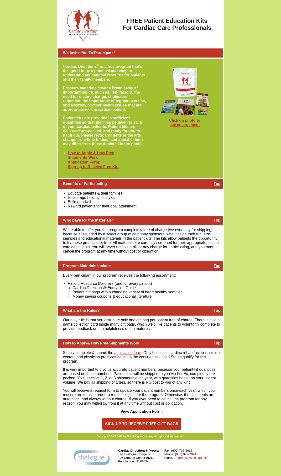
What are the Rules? (81, 310)
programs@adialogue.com (192, 458)
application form (127, 353)
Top (217, 184)
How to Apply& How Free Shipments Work (101, 343)
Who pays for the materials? (88, 220)
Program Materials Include (87, 266)
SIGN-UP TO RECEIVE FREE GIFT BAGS (141, 424)
